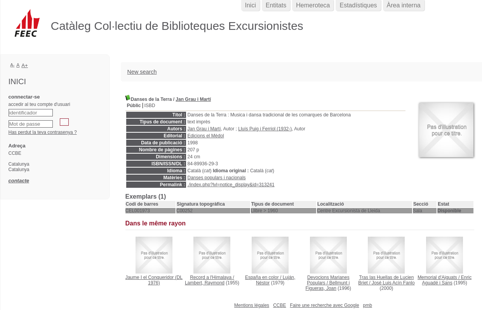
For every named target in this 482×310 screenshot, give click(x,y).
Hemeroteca (313, 5)
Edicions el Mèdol (206, 136)
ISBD (149, 105)
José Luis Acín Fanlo (393, 283)
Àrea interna (404, 5)
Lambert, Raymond (204, 283)
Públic (134, 105)
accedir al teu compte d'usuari (39, 104)
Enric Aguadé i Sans (447, 280)
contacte (19, 181)
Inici (250, 5)
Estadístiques (358, 5)
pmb (367, 305)
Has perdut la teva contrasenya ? (43, 132)
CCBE (279, 305)
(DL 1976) (154, 280)
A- (12, 64)
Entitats (276, 5)
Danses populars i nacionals (217, 177)
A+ (24, 65)
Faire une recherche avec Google (324, 305)
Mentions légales (251, 305)
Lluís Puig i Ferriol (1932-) (265, 129)
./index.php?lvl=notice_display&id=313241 (231, 184)
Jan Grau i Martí (193, 99)
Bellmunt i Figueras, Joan (328, 285)
